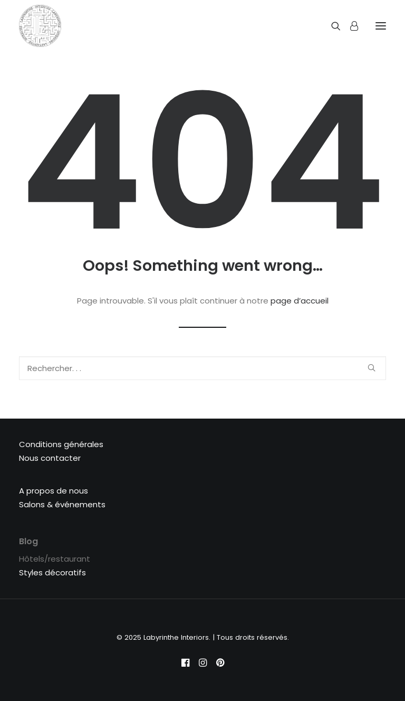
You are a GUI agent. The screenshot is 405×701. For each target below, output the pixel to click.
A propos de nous (53, 490)
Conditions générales (61, 444)
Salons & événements (62, 504)
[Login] (349, 26)
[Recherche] (331, 26)
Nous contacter (50, 457)
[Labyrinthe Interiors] (40, 26)
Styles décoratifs (52, 572)
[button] (371, 368)
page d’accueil (300, 300)
